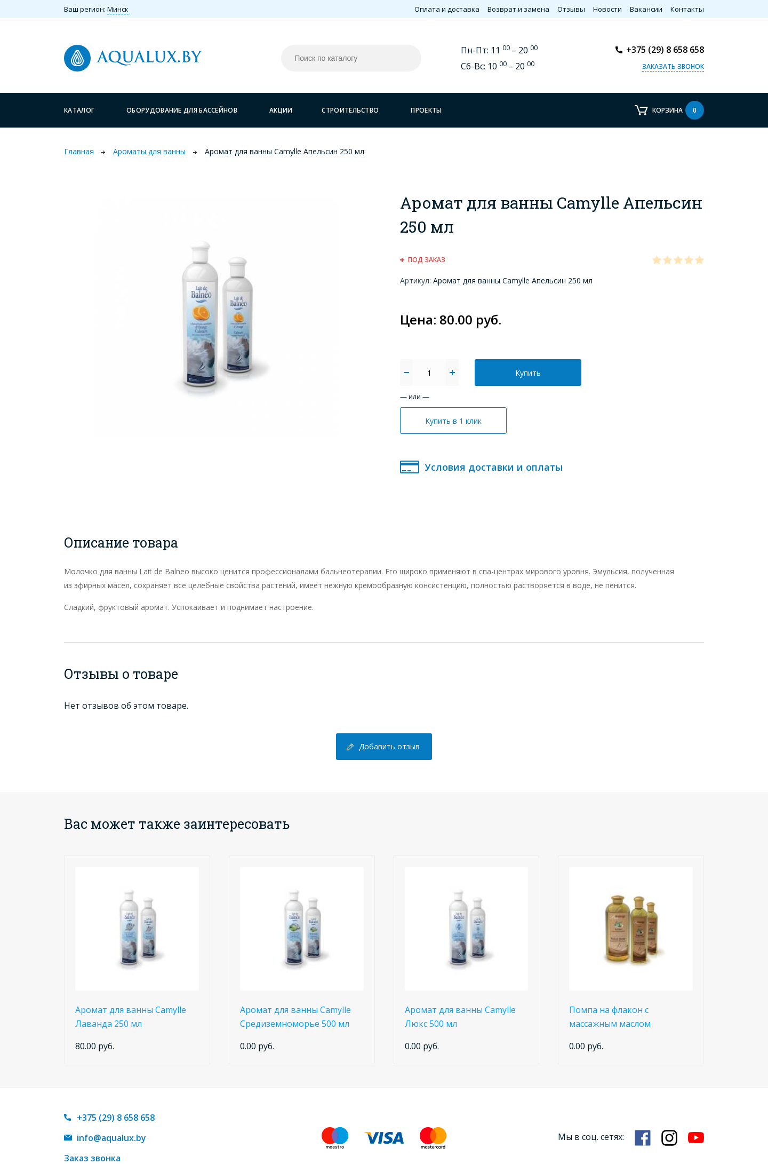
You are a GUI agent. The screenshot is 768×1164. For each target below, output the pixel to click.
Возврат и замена (518, 9)
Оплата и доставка (446, 9)
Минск (118, 9)
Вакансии (646, 9)
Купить (528, 373)
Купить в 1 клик (453, 421)
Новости (607, 9)
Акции (281, 110)
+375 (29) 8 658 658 (665, 50)
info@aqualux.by (111, 1138)
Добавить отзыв (389, 746)
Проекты (426, 110)
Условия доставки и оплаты (494, 467)
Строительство (350, 110)
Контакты (687, 9)
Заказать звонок (673, 66)
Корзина (678, 110)
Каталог (79, 110)
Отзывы (571, 9)
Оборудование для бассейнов (181, 110)
